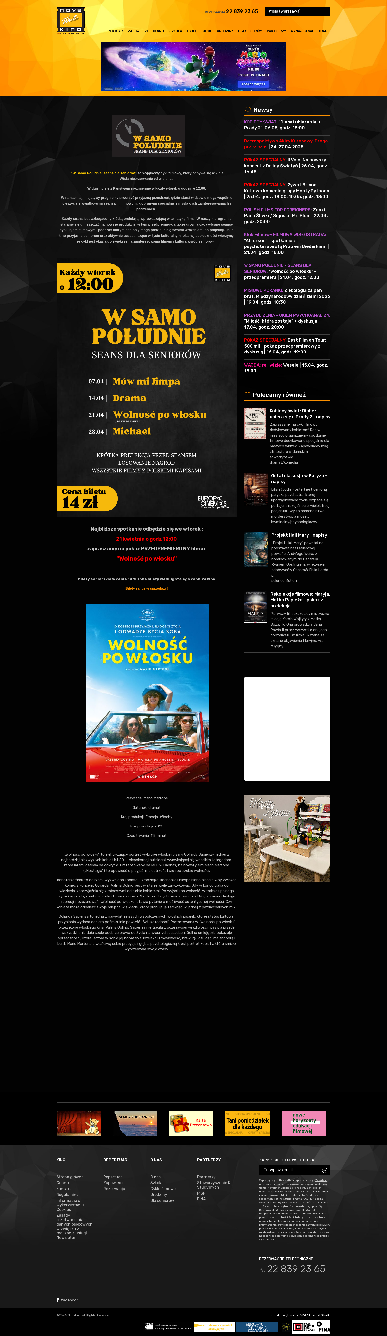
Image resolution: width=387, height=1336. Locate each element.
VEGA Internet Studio (315, 1315)
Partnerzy (276, 31)
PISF (201, 1193)
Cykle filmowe (199, 31)
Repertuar (113, 31)
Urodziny (225, 31)
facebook (67, 1300)
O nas (324, 31)
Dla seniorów (250, 31)
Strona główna (70, 1177)
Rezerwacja (114, 1189)
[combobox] (297, 11)
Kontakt (64, 1189)
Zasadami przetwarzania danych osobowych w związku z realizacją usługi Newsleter (293, 1184)
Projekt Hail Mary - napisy (299, 535)
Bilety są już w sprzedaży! (146, 588)
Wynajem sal (302, 31)
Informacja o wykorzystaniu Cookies (70, 1205)
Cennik (158, 31)
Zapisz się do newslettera (286, 1160)
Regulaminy (67, 1195)
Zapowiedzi (138, 31)
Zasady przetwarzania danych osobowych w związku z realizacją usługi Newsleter (75, 1226)
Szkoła (175, 31)
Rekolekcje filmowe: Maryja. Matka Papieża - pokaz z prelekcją (300, 600)
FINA (201, 1199)
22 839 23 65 (242, 11)
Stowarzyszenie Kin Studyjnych (215, 1185)
